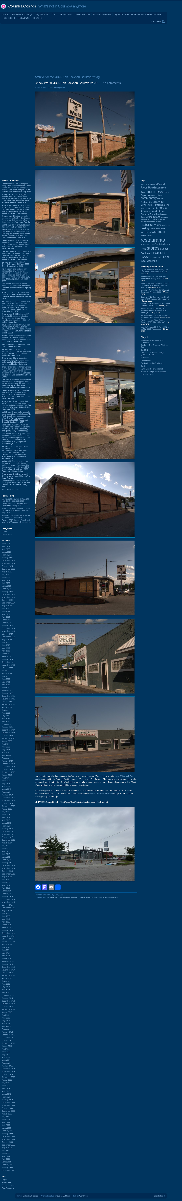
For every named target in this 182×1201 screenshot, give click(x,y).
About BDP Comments (11, 490)
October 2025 (7, 566)
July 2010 (5, 1083)
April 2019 (6, 786)
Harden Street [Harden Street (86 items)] (155, 222)
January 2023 (7, 659)
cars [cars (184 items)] (166, 192)
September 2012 (8, 1009)
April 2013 (6, 990)
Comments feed (8, 1185)
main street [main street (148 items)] (159, 228)
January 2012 (7, 1032)
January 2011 (7, 1066)
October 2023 (7, 634)
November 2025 (8, 563)
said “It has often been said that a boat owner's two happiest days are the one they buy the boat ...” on (16, 384)
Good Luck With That (62, 14)
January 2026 (7, 558)
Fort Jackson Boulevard (108, 897)
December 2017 (8, 831)
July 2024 (5, 608)
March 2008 (6, 1162)
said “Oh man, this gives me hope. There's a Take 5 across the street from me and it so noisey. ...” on (16, 306)
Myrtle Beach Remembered (152, 369)
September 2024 (8, 603)
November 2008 (8, 1139)
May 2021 (6, 716)
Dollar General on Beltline (101, 793)
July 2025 (5, 575)
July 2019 (5, 778)
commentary (7, 534)
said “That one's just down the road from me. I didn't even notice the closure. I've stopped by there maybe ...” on (15, 466)
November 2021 (8, 699)
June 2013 (6, 984)
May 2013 (6, 987)
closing (4, 531)
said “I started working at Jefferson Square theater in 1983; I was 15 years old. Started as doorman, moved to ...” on (16, 372)
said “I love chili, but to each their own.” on (16, 226)
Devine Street (85, 897)
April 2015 (6, 922)
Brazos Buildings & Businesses (153, 372)
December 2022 (8, 662)
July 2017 (5, 846)
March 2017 (6, 857)
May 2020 (6, 750)
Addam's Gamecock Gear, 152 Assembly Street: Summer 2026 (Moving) (153, 311)
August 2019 (7, 775)
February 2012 (8, 1029)
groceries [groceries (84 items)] (164, 217)
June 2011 (6, 1052)
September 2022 (8, 671)
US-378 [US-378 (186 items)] (164, 257)
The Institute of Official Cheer (152, 363)
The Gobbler (146, 360)
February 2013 (8, 995)
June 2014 (6, 950)
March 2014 (6, 959)
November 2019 (8, 767)
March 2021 (6, 721)
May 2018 (6, 817)
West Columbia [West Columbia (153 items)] (149, 260)
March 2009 (6, 1128)
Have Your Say (82, 14)
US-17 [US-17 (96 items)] (157, 258)
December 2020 (8, 730)
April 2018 (6, 820)
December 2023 (8, 628)
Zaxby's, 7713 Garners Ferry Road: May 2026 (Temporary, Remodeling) (16, 521)
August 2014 (7, 944)
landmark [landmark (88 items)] (166, 225)
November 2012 (8, 1004)
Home (5, 14)
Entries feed (6, 1182)
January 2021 (7, 727)
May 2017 (6, 851)
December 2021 (8, 696)
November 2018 (8, 800)
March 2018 (6, 823)
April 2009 (6, 1125)
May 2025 (6, 580)
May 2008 (6, 1156)
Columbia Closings (22, 6)
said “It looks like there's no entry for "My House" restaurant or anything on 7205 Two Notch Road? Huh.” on (16, 339)
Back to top (158, 1196)
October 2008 (7, 1142)
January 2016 (7, 896)
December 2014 (8, 933)
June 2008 (6, 1153)
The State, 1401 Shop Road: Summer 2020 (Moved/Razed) (153, 321)
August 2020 (7, 741)
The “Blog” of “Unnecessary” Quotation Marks (152, 354)
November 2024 (8, 597)
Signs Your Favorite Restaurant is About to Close (137, 14)
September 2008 (8, 1145)
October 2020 (7, 736)
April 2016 (6, 888)
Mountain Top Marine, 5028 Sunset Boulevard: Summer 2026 (16, 516)
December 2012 (8, 1001)
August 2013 (7, 978)
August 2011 (7, 1046)
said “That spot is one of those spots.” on (16, 287)
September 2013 (8, 975)
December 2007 (8, 1170)
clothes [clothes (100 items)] (159, 195)
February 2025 (8, 589)
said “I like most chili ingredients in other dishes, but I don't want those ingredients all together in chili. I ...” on (16, 318)
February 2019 (8, 792)
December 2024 (8, 594)
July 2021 (5, 710)
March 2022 (6, 688)
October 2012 (7, 1007)
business (74, 897)
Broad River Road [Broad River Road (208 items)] (153, 186)
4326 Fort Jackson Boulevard (58, 897)
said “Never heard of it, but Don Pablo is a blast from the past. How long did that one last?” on (16, 234)
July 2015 (5, 913)
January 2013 (7, 998)
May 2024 (6, 614)
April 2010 (6, 1091)
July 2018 (5, 812)
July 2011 (5, 1049)
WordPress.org (8, 1188)
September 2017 (8, 840)
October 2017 (7, 837)
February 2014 (8, 961)
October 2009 (7, 1108)
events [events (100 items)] (144, 208)
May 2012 (6, 1021)
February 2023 (8, 656)
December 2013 (8, 967)
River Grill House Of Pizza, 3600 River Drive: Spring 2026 (15, 505)
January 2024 (7, 625)
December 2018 (8, 798)
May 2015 (6, 919)
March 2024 (6, 620)
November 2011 (8, 1038)
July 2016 (5, 879)
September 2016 (8, 874)
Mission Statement (102, 14)
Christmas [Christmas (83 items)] (151, 195)
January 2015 (7, 930)
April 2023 (6, 651)
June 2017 (6, 848)
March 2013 (6, 992)
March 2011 (6, 1060)
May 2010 (6, 1088)
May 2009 (6, 1122)
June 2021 (6, 713)
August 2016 (7, 877)
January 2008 (7, 1167)
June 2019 (6, 781)
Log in (4, 1180)
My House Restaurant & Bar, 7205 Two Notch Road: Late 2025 (15, 500)
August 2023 (7, 640)
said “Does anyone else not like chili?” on (16, 476)
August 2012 (7, 1012)
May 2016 (6, 885)
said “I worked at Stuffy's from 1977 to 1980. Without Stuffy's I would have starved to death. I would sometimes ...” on (16, 329)
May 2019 (6, 784)
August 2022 (7, 673)
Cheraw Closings (147, 374)
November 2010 (8, 1071)
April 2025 (6, 583)
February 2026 (8, 555)
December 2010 (8, 1069)
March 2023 (6, 654)
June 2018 (6, 815)
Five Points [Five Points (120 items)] (152, 208)
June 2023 (6, 645)
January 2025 (7, 592)
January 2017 (7, 863)
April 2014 (6, 956)
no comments (112, 83)
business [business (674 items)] (155, 191)
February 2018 (8, 826)
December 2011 (8, 1035)
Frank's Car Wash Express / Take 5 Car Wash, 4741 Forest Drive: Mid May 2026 (16, 510)
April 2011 (6, 1057)
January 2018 (7, 829)
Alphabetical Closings (22, 14)
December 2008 (8, 1136)
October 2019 (7, 769)
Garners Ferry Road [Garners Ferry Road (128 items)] (151, 214)
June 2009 (6, 1119)
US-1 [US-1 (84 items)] (152, 258)
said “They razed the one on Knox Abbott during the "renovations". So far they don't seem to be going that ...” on (15, 452)
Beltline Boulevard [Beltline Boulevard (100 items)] (149, 184)
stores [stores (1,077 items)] (153, 248)
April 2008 (6, 1159)
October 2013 (7, 973)
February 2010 (8, 1097)
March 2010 (6, 1094)
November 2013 (8, 970)
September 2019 (8, 772)
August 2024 (7, 606)
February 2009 (8, 1131)
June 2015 (6, 916)
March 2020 (6, 755)
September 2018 (8, 806)
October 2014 (7, 939)
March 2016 (6, 891)
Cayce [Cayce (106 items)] (143, 195)
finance (94, 897)
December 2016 (8, 865)
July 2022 (5, 676)
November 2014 (8, 936)
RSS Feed (156, 21)
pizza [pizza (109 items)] (149, 235)
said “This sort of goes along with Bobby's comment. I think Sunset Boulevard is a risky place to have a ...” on (16, 188)
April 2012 (6, 1023)
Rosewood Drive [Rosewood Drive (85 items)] (147, 244)
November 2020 (8, 733)
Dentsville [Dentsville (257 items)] (157, 201)
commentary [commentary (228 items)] (149, 198)
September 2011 (8, 1043)
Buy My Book (42, 14)
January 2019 (7, 795)
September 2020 (8, 738)
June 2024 (6, 611)
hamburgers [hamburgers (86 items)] (145, 219)
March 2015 (6, 925)
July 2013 (5, 981)
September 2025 (8, 569)
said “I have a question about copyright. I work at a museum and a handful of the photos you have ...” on (16, 361)
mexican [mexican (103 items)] (144, 232)
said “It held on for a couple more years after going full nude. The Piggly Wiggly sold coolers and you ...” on (16, 417)
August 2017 (7, 843)
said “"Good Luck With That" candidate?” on (16, 295)
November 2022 (8, 665)
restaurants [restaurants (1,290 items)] (153, 240)
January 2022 (7, 693)
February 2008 (8, 1165)
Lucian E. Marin (63, 1196)
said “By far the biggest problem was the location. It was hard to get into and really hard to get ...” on (16, 198)
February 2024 (8, 623)
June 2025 (6, 577)
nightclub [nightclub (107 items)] (153, 232)
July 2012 (5, 1015)
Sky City (144, 366)
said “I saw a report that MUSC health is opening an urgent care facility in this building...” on (16, 405)
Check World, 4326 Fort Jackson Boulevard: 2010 (67, 83)
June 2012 (6, 1018)
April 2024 (6, 617)
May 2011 (6, 1055)
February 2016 (8, 894)
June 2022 (6, 679)
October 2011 (7, 1040)
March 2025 (6, 586)
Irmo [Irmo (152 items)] (159, 225)
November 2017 (8, 834)
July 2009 (5, 1117)
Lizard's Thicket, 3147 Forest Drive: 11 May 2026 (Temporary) (155, 328)
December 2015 (8, 899)
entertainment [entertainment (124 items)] (162, 205)
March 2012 (6, 1026)
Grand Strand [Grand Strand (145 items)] (153, 217)
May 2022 (6, 682)
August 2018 (7, 809)
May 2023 (6, 648)
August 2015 (7, 911)
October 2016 (7, 871)
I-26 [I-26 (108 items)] (154, 225)
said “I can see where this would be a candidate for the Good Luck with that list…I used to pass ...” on (16, 209)
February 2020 (8, 758)
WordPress (83, 1196)
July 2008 (5, 1151)
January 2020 (7, 761)
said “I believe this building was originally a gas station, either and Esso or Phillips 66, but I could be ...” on (16, 255)
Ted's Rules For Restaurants (16, 18)
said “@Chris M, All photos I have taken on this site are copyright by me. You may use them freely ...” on (16, 352)
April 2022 (6, 685)
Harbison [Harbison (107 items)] (155, 219)
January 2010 (7, 1100)
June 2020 (6, 747)
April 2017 (6, 854)
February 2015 (8, 927)
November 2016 (8, 868)
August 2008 (7, 1148)
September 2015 (8, 908)
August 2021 (7, 707)
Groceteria (145, 358)
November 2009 (8, 1105)
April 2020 (6, 752)
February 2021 (8, 724)
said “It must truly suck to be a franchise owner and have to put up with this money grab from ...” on (16, 439)
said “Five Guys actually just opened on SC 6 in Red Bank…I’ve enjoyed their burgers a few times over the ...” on (16, 219)
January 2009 (7, 1134)
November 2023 (8, 631)
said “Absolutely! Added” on (15, 264)
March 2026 (6, 552)
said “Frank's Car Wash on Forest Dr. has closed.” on (16, 428)
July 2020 (5, 744)
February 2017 (8, 860)
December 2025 (8, 560)
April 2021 (6, 719)
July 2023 (5, 642)
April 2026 (6, 549)
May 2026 (6, 546)
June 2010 (6, 1086)
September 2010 (8, 1077)
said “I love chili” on (16, 345)
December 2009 (8, 1103)
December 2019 (8, 764)
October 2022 (7, 668)
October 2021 (7, 702)
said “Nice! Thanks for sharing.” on (16, 484)
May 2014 (6, 953)
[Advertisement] (91, 49)
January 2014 (7, 964)
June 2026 (6, 544)
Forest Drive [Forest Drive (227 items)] (157, 211)
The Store (38, 18)
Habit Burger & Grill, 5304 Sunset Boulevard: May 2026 (154, 316)
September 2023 (8, 637)
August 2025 (7, 572)
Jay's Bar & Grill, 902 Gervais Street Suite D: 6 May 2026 (155, 305)
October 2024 (7, 600)
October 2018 (7, 803)
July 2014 (5, 947)
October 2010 (7, 1074)
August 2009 (7, 1114)
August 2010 (7, 1080)
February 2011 (8, 1063)
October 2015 (7, 905)
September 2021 (8, 704)
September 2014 (8, 942)
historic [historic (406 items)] (146, 225)
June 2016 (6, 882)
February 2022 (8, 690)
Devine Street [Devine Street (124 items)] (147, 205)
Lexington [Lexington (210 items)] (147, 228)
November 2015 (8, 902)
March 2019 (6, 789)
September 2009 (8, 1111)
